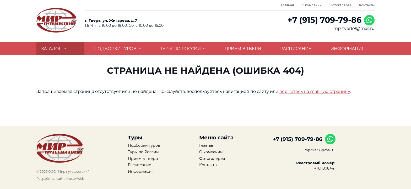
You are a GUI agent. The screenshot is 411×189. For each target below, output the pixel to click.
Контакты (367, 5)
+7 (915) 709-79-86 (324, 20)
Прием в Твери (243, 48)
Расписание (295, 48)
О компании (312, 5)
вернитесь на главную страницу (314, 91)
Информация (348, 48)
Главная (287, 5)
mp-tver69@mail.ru (354, 28)
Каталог (54, 48)
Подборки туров (118, 48)
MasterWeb (75, 179)
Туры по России (183, 48)
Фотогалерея (340, 5)
